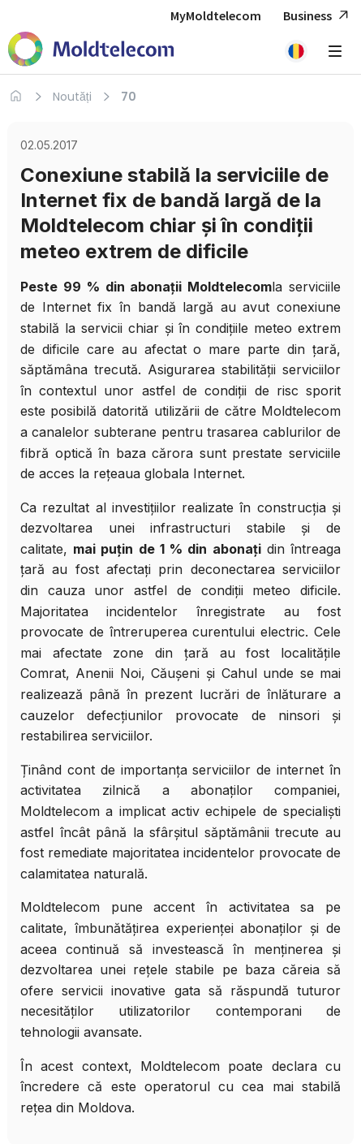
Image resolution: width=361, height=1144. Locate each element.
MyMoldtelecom (215, 15)
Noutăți (72, 96)
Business (318, 15)
